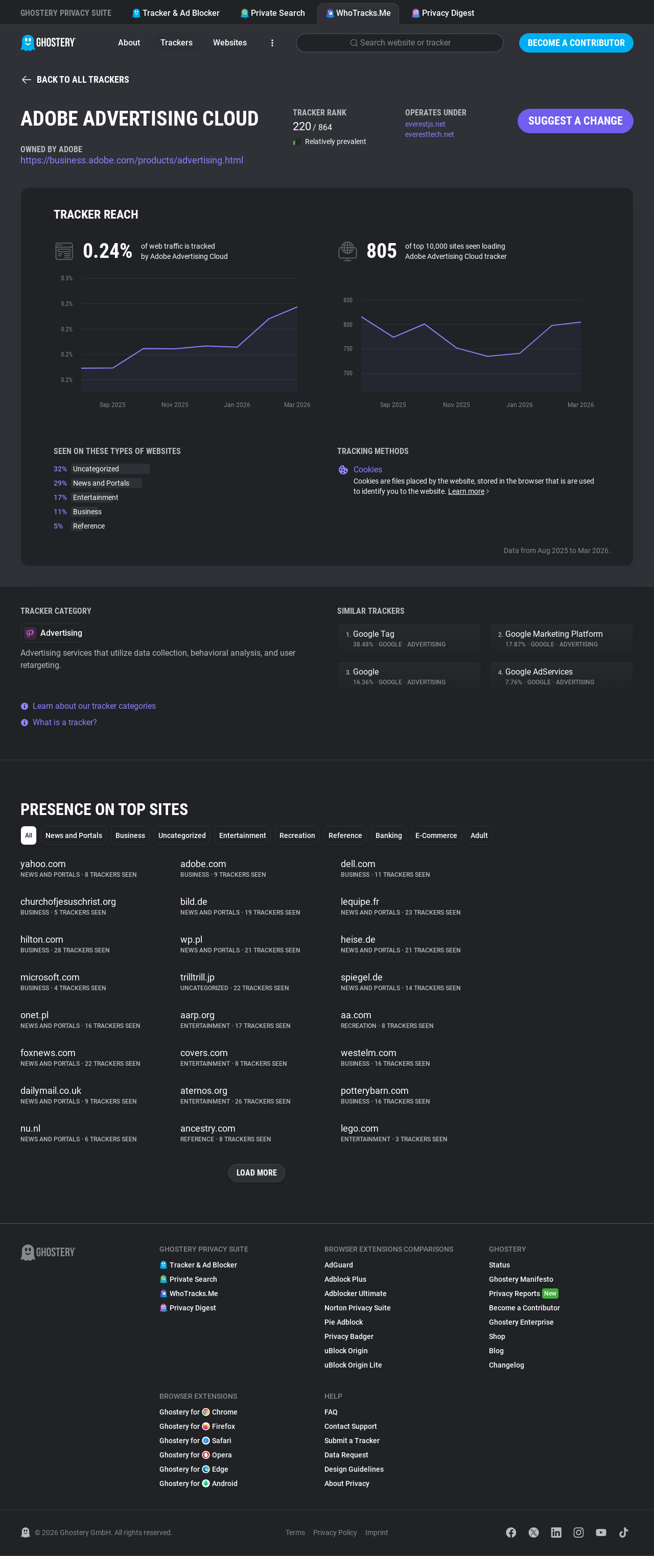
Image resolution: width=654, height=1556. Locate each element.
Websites (230, 42)
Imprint (376, 1533)
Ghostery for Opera (195, 1456)
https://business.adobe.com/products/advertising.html (131, 160)
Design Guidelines (354, 1470)
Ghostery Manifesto (521, 1280)
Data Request (346, 1456)
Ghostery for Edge (193, 1470)
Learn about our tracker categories (88, 706)
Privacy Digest (442, 13)
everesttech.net (429, 134)
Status (499, 1266)
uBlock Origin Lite (353, 1366)
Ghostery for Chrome (198, 1413)
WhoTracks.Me (358, 13)
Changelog (506, 1366)
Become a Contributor (576, 42)
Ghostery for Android (198, 1484)
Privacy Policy (335, 1533)
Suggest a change (575, 120)
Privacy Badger (348, 1337)
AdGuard (338, 1266)
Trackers (176, 42)
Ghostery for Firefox (197, 1427)
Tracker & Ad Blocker (176, 13)
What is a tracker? (58, 722)
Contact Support (350, 1427)
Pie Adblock (343, 1323)
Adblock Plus (345, 1280)
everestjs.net (425, 124)
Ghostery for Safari (195, 1442)
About (129, 42)
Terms (295, 1533)
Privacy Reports (523, 1294)
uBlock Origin (346, 1352)
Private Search (272, 13)
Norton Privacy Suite (357, 1309)
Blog (496, 1352)
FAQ (331, 1413)
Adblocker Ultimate (355, 1294)
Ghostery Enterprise (521, 1323)
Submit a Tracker (352, 1442)
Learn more (469, 491)
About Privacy (346, 1484)
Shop (497, 1337)
